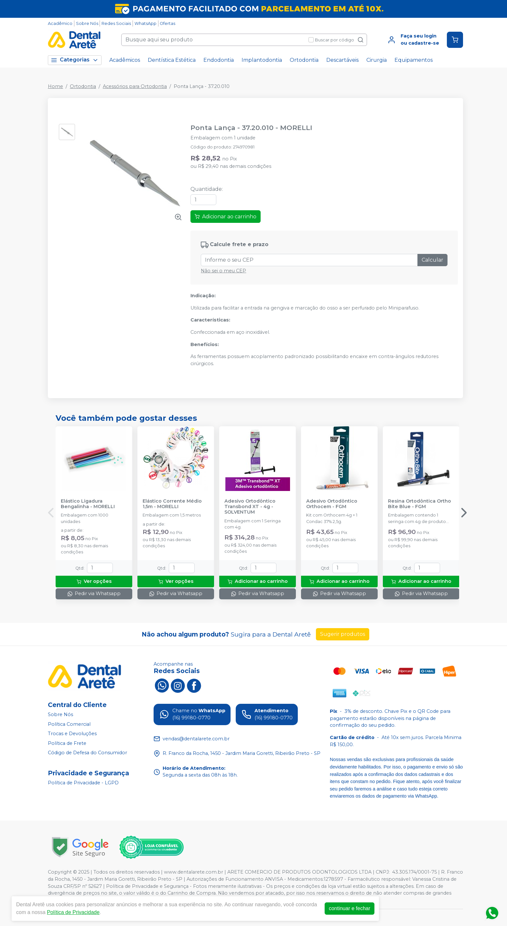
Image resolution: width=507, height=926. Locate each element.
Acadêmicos (124, 60)
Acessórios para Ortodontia (135, 86)
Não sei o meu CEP (223, 271)
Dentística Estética (172, 60)
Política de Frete (67, 743)
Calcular (432, 260)
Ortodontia (304, 60)
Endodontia (218, 60)
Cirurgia (376, 60)
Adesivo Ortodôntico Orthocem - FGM (331, 503)
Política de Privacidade (73, 912)
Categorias (75, 60)
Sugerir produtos (342, 634)
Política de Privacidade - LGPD (83, 783)
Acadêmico (60, 23)
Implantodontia (262, 60)
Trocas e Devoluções (72, 733)
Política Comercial (69, 724)
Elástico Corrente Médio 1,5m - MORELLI (172, 503)
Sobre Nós (87, 23)
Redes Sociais (116, 23)
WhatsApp (145, 23)
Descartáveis (342, 60)
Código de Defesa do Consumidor (87, 753)
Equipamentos (413, 60)
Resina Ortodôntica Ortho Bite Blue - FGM (419, 503)
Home (55, 86)
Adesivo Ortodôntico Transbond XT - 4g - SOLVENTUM (249, 506)
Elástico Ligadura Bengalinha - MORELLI (88, 503)
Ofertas (167, 23)
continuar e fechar (349, 908)
